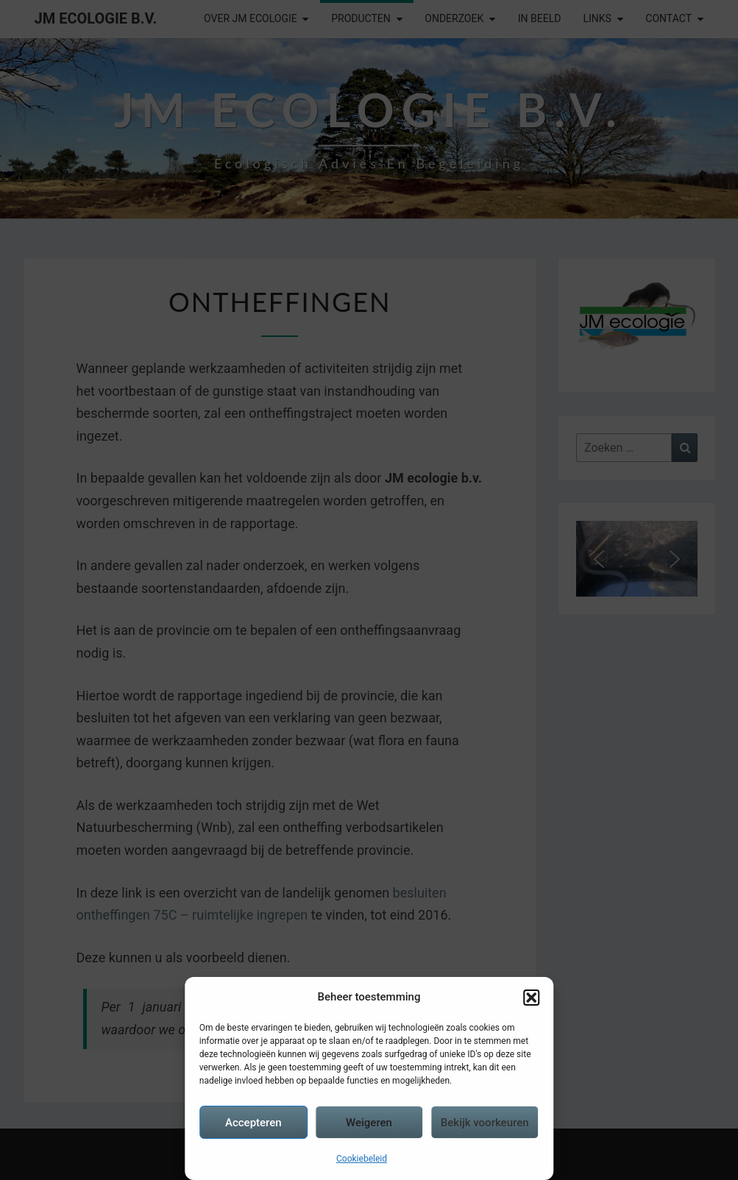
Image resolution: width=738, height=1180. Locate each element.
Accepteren (253, 1122)
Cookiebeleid (361, 1159)
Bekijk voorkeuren (485, 1122)
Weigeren (369, 1122)
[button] (531, 997)
